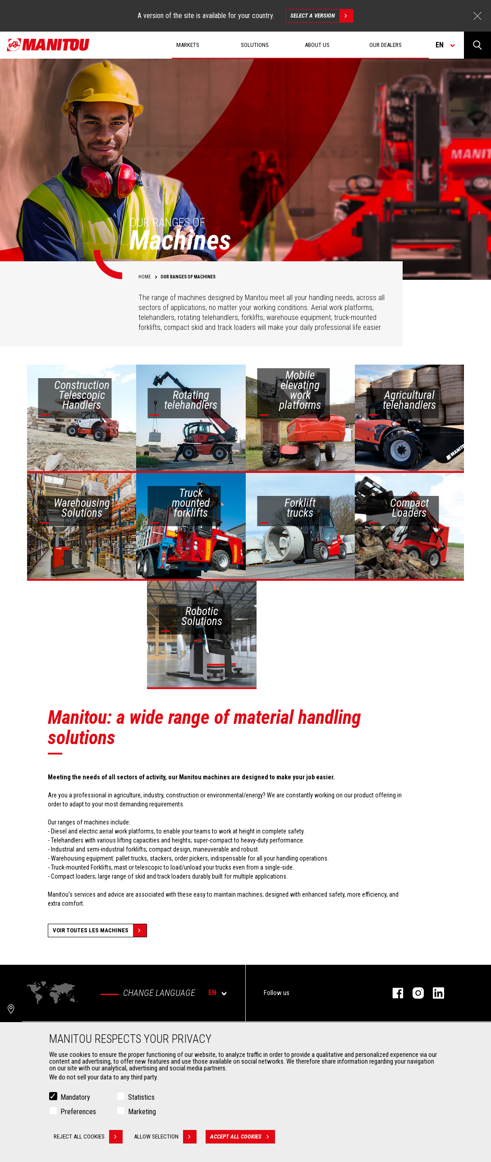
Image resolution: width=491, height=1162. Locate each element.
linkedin (434, 993)
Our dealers (385, 45)
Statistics (141, 1097)
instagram (414, 993)
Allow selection (165, 1136)
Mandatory (75, 1097)
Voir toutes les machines (100, 930)
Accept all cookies (242, 1136)
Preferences (78, 1111)
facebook (393, 993)
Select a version (321, 15)
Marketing (142, 1111)
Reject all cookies (88, 1136)
